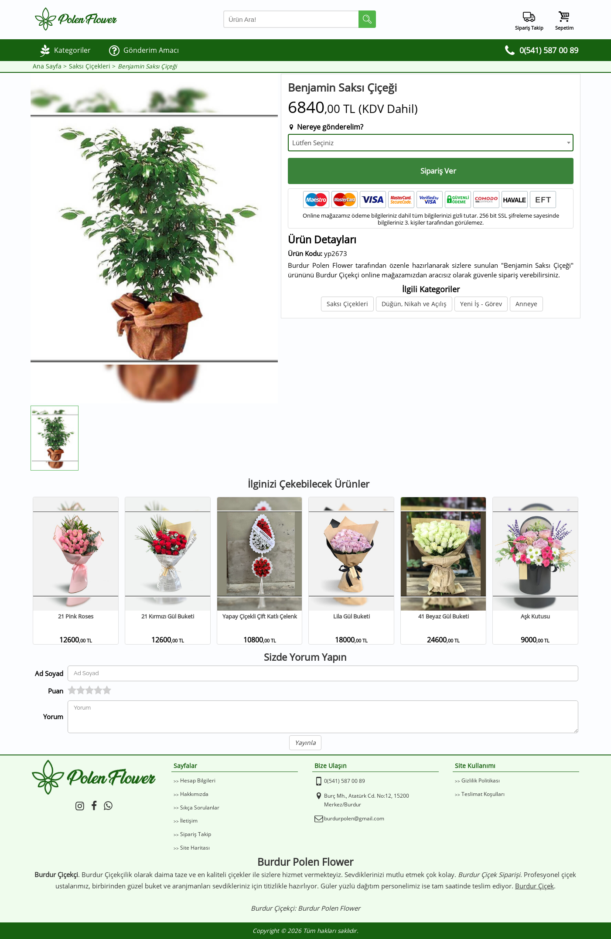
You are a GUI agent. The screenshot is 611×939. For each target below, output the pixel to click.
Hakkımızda (194, 794)
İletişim (189, 820)
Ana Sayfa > (50, 66)
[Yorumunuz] (323, 716)
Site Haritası (195, 847)
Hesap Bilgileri (197, 780)
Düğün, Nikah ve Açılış (414, 304)
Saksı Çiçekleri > (92, 66)
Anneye (526, 304)
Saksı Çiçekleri (347, 304)
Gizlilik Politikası (480, 780)
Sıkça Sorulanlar (199, 807)
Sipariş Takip (195, 834)
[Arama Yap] (299, 19)
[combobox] (430, 142)
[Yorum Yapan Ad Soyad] (323, 673)
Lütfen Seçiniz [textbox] (313, 142)
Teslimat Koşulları (483, 794)
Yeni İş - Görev (481, 304)
